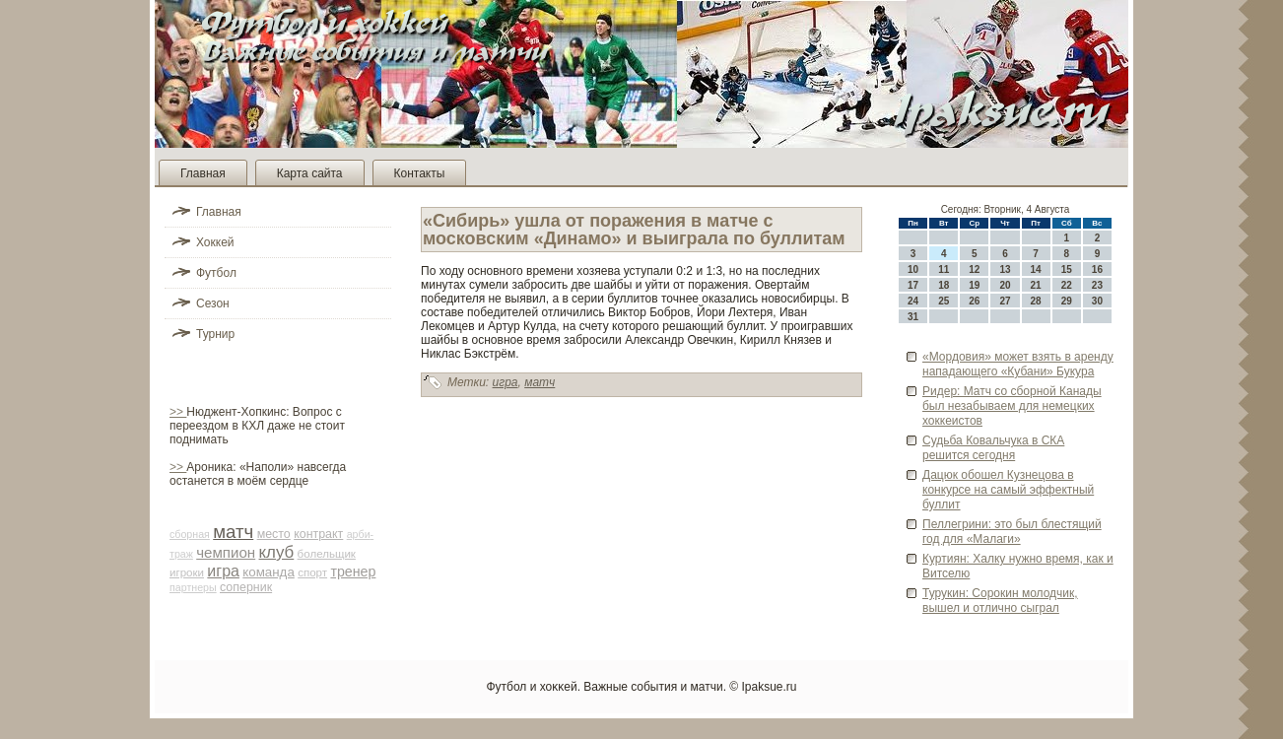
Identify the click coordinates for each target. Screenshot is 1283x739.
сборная (189, 534)
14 (1036, 269)
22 (1066, 285)
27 (1004, 301)
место (274, 534)
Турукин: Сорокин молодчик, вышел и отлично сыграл (1000, 600)
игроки (186, 572)
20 (1004, 285)
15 (1066, 269)
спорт (312, 572)
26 (974, 301)
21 (1036, 285)
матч (233, 531)
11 (943, 269)
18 (943, 285)
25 (943, 301)
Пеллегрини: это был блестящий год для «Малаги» (1012, 531)
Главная (203, 173)
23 (1097, 285)
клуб (277, 552)
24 (913, 301)
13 (1004, 269)
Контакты (419, 173)
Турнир (215, 334)
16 (1097, 269)
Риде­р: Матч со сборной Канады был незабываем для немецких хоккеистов (1012, 406)
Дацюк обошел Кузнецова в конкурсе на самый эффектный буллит (1008, 489)
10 (913, 269)
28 (1036, 301)
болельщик (327, 554)
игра (223, 571)
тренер (352, 571)
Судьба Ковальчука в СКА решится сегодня (993, 448)
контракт (318, 534)
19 (974, 285)
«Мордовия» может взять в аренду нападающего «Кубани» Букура (1018, 364)
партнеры (193, 587)
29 (1066, 301)
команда (268, 572)
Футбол (216, 273)
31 (913, 316)
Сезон (213, 303)
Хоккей (215, 242)
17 (913, 285)
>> (177, 412)
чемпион (225, 552)
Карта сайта (310, 173)
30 (1097, 301)
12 (974, 269)
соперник (246, 587)
